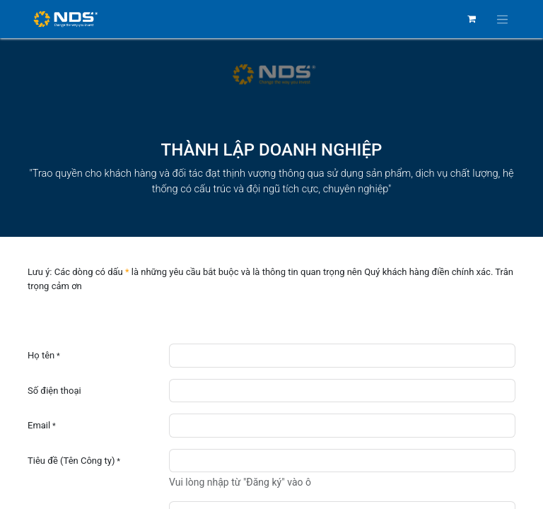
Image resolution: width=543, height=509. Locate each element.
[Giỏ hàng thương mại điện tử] (472, 19)
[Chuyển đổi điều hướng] (502, 19)
